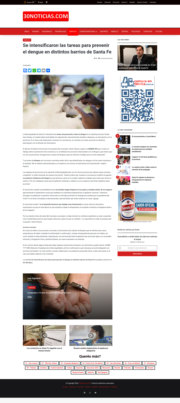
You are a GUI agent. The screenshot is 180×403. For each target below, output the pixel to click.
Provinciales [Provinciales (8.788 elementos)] (129, 374)
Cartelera (147, 31)
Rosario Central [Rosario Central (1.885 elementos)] (74, 380)
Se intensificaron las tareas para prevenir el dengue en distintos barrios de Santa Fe (63, 260)
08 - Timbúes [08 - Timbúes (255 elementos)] (107, 369)
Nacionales (47, 31)
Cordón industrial (88, 31)
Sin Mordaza (27, 263)
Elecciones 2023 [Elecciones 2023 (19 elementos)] (66, 374)
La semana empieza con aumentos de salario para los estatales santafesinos (144, 149)
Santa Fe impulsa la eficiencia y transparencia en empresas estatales (143, 179)
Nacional (107, 2)
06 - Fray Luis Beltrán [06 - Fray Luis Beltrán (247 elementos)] (65, 369)
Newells (132, 2)
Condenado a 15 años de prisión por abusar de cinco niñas (48, 296)
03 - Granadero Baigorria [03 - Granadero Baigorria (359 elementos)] (97, 363)
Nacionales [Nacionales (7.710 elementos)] (85, 374)
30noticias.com (84, 391)
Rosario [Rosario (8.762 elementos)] (144, 374)
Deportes (104, 31)
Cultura (158, 31)
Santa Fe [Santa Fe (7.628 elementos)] (91, 380)
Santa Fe (124, 2)
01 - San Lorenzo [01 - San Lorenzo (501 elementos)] (45, 363)
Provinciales (60, 31)
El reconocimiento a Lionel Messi (144, 136)
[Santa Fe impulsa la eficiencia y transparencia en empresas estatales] (124, 180)
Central (124, 31)
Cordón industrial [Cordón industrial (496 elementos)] (141, 369)
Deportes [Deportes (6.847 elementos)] (48, 374)
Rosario (99, 2)
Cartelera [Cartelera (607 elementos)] (123, 369)
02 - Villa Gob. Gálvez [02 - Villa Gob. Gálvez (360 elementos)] (69, 363)
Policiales (153, 2)
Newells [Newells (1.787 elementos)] (100, 374)
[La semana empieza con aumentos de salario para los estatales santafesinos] (124, 150)
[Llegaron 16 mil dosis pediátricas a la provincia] (124, 160)
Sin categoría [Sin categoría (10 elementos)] (107, 380)
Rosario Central (142, 2)
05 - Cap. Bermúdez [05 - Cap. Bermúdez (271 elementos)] (40, 369)
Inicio (26, 31)
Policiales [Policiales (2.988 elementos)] (113, 374)
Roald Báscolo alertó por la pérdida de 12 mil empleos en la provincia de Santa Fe (137, 65)
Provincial (116, 2)
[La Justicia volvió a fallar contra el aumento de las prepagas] (124, 170)
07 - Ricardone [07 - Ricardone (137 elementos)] (88, 369)
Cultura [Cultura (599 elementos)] (35, 374)
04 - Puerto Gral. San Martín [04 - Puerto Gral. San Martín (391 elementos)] (129, 363)
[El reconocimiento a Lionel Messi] (124, 139)
